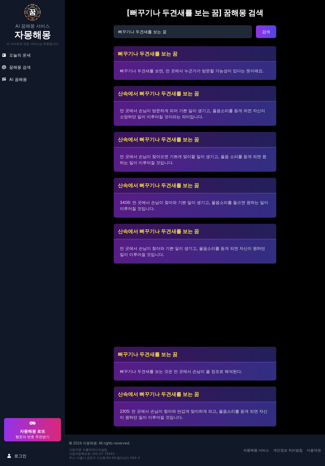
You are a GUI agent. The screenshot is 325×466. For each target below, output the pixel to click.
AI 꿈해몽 (14, 79)
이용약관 (314, 450)
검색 (266, 31)
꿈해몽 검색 (16, 67)
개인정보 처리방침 (288, 450)
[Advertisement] (31, 384)
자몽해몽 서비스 (256, 450)
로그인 (16, 455)
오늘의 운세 (16, 55)
